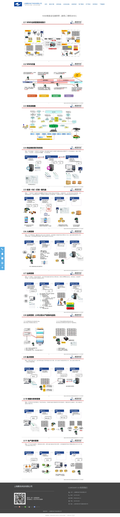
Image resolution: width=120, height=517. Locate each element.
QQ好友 (31, 506)
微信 (27, 506)
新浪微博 (22, 506)
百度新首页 (37, 506)
